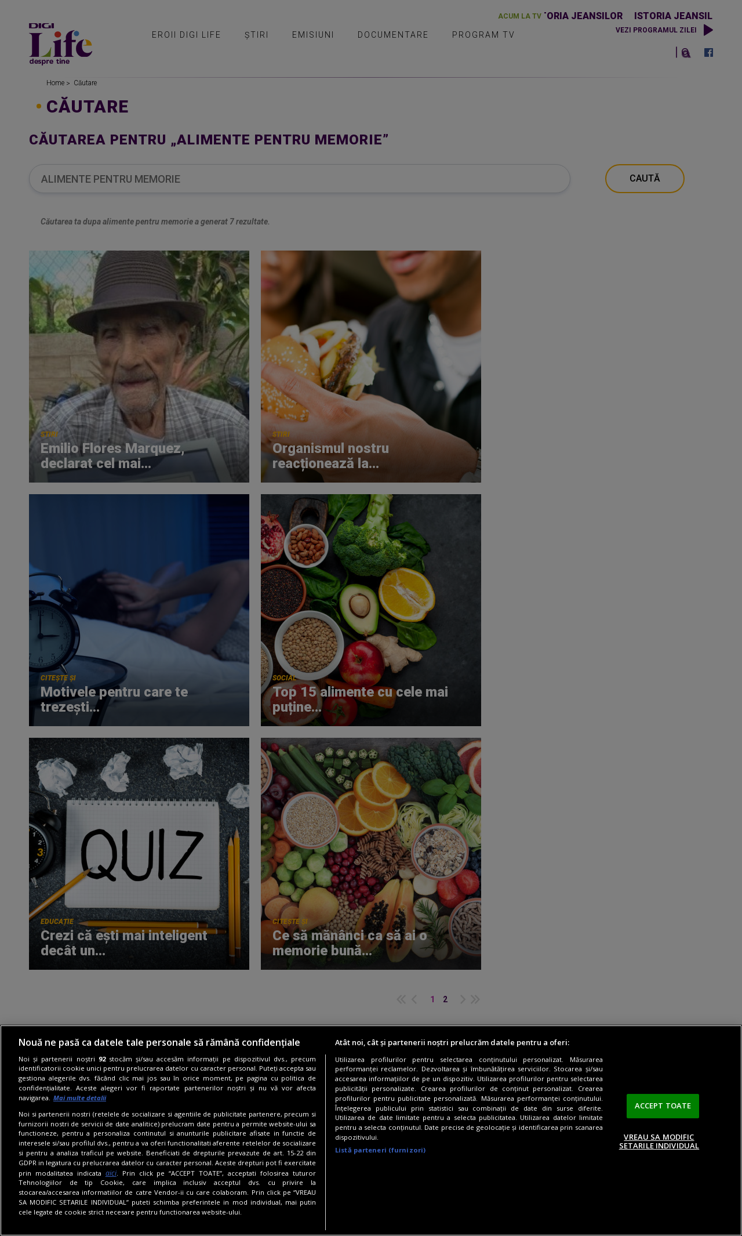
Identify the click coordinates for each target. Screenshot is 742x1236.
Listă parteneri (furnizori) (380, 1150)
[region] (371, 1130)
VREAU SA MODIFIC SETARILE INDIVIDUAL (659, 1141)
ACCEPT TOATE (663, 1105)
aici (111, 1173)
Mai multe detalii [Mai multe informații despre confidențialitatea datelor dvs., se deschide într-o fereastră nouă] (79, 1097)
